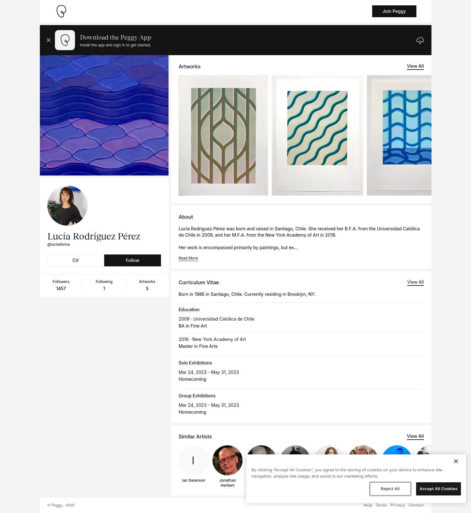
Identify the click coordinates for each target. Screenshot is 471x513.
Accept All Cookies (439, 488)
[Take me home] (61, 11)
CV (75, 260)
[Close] (456, 461)
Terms (381, 505)
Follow (132, 260)
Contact (416, 505)
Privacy (398, 505)
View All (415, 66)
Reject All (390, 488)
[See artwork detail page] (223, 135)
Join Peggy (394, 11)
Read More (188, 258)
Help (368, 505)
